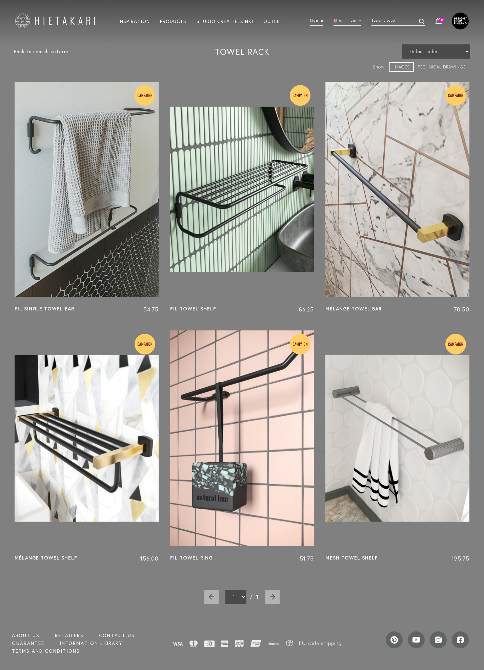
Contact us (117, 635)
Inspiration (134, 21)
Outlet (273, 21)
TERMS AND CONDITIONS (46, 651)
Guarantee (28, 643)
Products (173, 21)
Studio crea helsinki (225, 21)
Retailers (69, 635)
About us (26, 635)
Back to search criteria (41, 51)
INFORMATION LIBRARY (91, 643)
